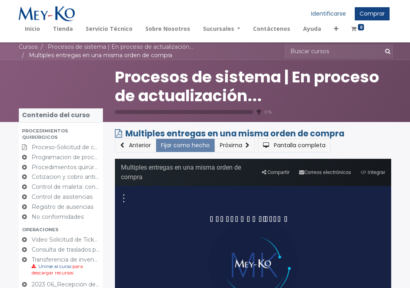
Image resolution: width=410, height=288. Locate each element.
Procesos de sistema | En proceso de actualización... (247, 86)
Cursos (28, 46)
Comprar (371, 14)
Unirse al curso (54, 266)
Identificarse (328, 14)
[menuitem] (33, 28)
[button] (337, 28)
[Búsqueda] (386, 51)
